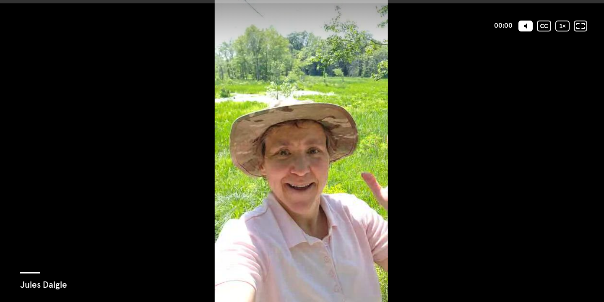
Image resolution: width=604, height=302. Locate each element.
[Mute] (525, 26)
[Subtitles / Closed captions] (544, 26)
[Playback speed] (562, 26)
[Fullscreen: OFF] (580, 26)
